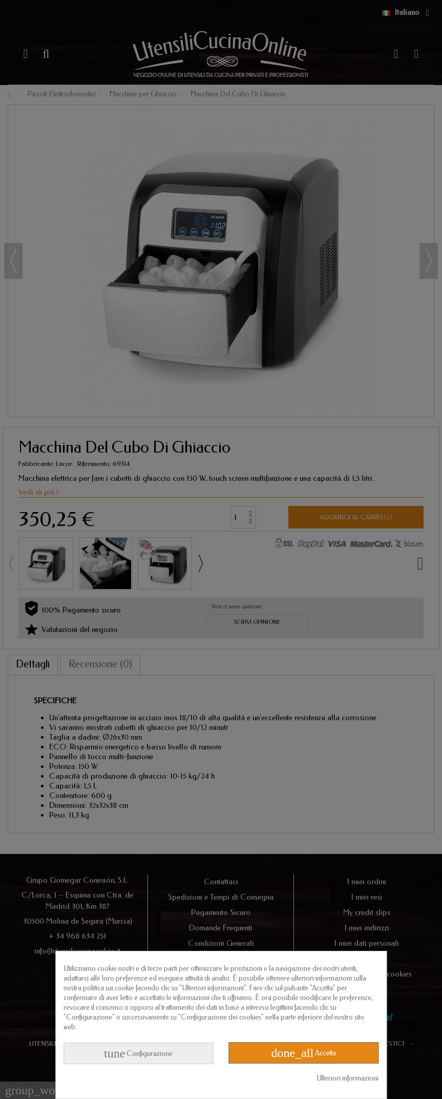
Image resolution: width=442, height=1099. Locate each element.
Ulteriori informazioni (347, 1078)
